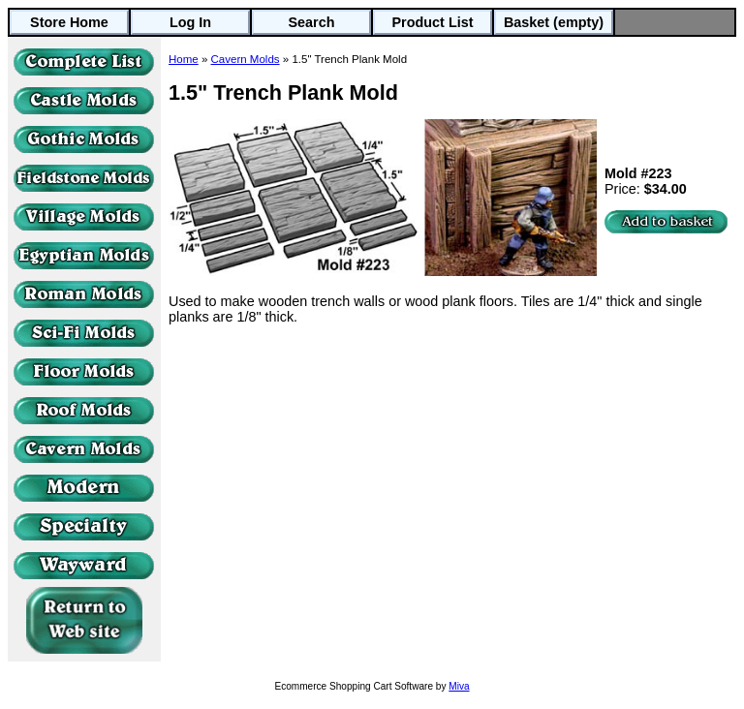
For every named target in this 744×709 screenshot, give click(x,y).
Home (184, 59)
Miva (459, 686)
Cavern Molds (245, 59)
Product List (433, 22)
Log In (190, 22)
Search (312, 22)
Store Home (69, 22)
